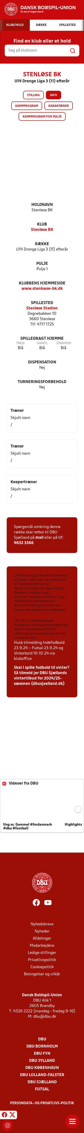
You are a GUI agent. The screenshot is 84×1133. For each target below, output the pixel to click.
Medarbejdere (42, 946)
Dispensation (42, 362)
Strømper (63, 343)
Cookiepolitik (42, 967)
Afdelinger (42, 938)
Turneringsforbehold (42, 382)
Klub (42, 224)
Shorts (42, 343)
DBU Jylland (42, 1061)
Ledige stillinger (42, 953)
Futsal (42, 1089)
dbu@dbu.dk (44, 1017)
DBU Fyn (42, 1054)
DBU (42, 1039)
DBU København (42, 1068)
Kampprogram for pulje (42, 116)
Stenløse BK (42, 230)
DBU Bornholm (42, 1046)
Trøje (20, 343)
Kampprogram (26, 106)
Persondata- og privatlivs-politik (42, 1103)
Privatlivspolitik (42, 960)
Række (42, 244)
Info (53, 95)
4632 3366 (24, 543)
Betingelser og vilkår (42, 974)
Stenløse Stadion (42, 308)
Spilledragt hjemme (42, 339)
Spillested (42, 303)
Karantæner (58, 106)
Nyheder (42, 931)
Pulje (42, 264)
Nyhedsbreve (42, 924)
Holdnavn (42, 205)
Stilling (33, 95)
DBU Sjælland (42, 1082)
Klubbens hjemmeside (42, 283)
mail (39, 538)
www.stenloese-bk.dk (42, 289)
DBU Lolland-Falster (42, 1075)
